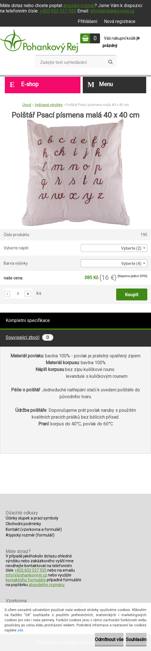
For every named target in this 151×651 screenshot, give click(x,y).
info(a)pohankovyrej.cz (112, 11)
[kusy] (18, 293)
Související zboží (29, 337)
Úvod (26, 105)
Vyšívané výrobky (49, 105)
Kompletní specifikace (28, 320)
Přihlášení (87, 21)
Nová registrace (119, 21)
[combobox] (114, 248)
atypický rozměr (79, 5)
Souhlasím (136, 639)
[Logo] (39, 41)
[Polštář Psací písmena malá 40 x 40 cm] (76, 121)
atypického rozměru (46, 584)
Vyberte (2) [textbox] (131, 248)
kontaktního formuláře (26, 580)
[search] (110, 62)
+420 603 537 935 (58, 11)
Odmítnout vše (109, 639)
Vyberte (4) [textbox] (131, 263)
